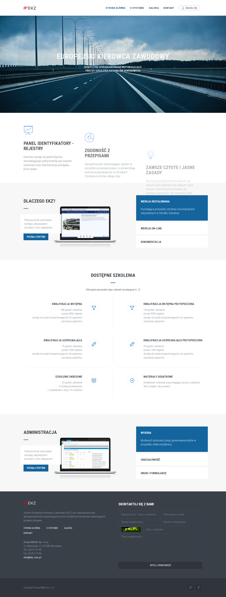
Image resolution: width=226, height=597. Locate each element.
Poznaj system (36, 236)
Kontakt (169, 8)
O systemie (137, 8)
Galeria (154, 8)
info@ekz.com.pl (32, 557)
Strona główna (115, 8)
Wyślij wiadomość (160, 565)
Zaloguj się (189, 8)
